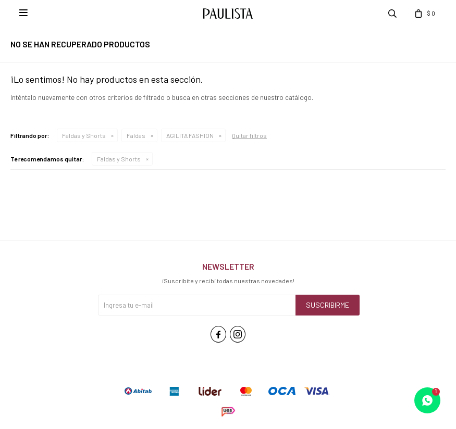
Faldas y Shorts (84, 135)
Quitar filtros (249, 135)
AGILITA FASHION (190, 135)
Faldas (136, 135)
